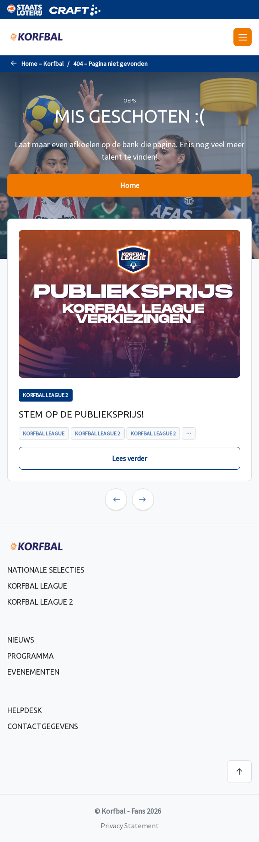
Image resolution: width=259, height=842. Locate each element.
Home (129, 185)
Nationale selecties (46, 570)
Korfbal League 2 (40, 602)
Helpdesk (24, 710)
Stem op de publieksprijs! (81, 414)
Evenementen (33, 672)
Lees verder (129, 458)
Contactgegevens (42, 726)
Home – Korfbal (42, 63)
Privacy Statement (129, 825)
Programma (30, 656)
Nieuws (20, 640)
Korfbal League (37, 586)
